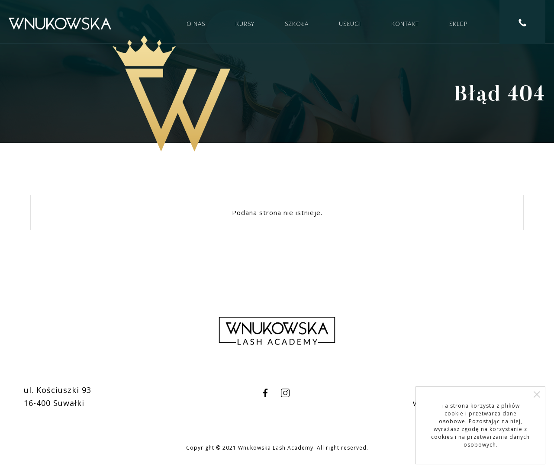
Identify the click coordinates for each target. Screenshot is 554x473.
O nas (196, 23)
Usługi (350, 23)
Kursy (244, 23)
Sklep (458, 23)
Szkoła (297, 23)
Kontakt (405, 23)
